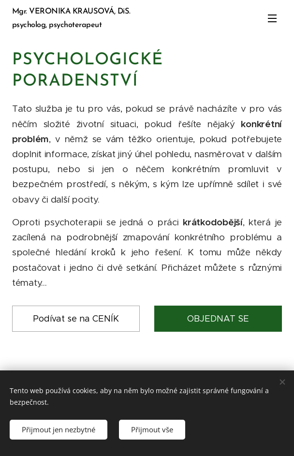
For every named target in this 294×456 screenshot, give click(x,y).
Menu (272, 18)
